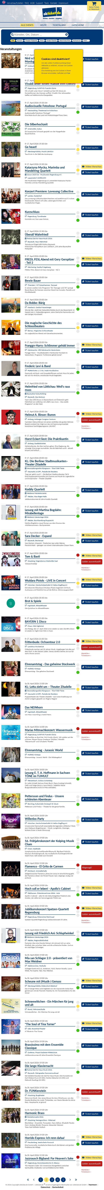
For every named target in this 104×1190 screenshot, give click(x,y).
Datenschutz (45, 1187)
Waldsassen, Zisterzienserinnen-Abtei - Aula (44, 893)
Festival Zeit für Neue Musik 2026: (38, 238)
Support (39, 3)
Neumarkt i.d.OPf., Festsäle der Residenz (43, 472)
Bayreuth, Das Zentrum (36, 397)
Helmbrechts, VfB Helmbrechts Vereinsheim (44, 350)
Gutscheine (78, 25)
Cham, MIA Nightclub (36, 626)
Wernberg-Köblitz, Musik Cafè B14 (40, 151)
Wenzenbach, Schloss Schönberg (40, 780)
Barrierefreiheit (57, 1187)
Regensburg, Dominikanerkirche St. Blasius (43, 1163)
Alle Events (27, 25)
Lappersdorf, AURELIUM (37, 178)
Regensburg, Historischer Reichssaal (41, 917)
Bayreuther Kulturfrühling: (35, 394)
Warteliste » (85, 426)
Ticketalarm (59, 25)
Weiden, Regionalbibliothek (38, 940)
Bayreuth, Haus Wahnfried (37, 242)
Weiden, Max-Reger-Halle (37, 496)
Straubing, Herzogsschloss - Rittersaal (41, 1120)
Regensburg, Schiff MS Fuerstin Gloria (42, 88)
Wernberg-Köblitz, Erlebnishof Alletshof (42, 986)
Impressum (63, 3)
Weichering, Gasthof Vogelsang (39, 267)
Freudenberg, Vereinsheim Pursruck (41, 1142)
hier (68, 73)
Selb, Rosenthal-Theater (36, 1029)
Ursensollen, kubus (35, 129)
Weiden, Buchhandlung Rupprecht (40, 520)
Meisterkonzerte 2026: (34, 1117)
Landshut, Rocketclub (36, 647)
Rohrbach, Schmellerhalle (37, 871)
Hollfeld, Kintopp (34, 669)
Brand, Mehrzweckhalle (36, 1009)
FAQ (27, 3)
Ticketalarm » (86, 428)
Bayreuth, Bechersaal (35, 540)
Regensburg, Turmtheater (37, 216)
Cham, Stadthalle (34, 849)
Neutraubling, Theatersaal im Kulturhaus (43, 110)
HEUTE (43, 25)
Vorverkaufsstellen (15, 3)
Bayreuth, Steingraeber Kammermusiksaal (43, 1073)
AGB (32, 3)
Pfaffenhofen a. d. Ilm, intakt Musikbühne (43, 371)
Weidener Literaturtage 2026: (37, 517)
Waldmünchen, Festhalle (37, 966)
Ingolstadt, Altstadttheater (37, 605)
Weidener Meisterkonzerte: (36, 493)
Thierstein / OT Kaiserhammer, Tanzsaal (42, 285)
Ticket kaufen (90, 59)
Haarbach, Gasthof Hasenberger (39, 307)
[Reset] (66, 34)
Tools (46, 3)
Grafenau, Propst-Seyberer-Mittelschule (42, 1052)
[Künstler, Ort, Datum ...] (39, 34)
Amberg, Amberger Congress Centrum (42, 419)
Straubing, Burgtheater (36, 1095)
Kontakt (53, 3)
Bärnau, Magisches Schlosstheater (40, 331)
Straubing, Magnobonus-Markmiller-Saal (43, 561)
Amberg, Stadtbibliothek (37, 443)
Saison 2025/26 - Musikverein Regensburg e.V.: (43, 175)
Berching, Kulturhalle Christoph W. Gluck (43, 804)
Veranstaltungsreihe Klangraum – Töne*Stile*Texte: (44, 468)
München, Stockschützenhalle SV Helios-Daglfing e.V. (47, 585)
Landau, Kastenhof (35, 196)
